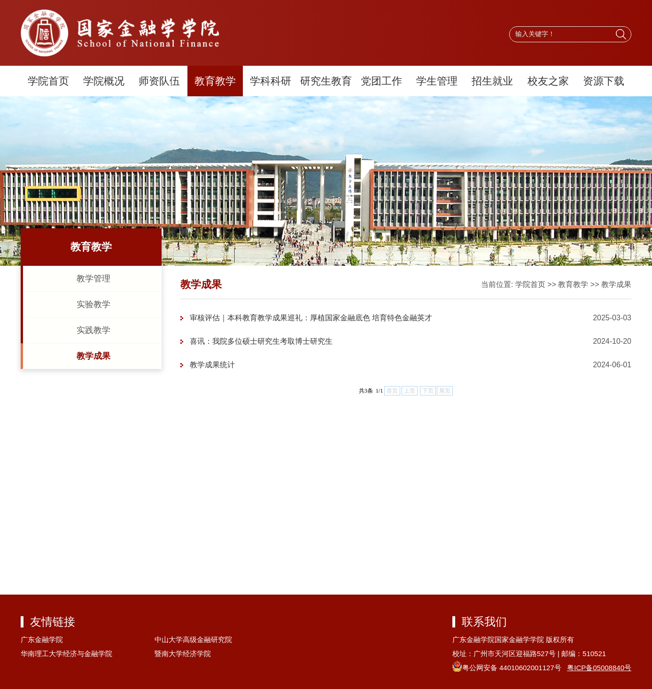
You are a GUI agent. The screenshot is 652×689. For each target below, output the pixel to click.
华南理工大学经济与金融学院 (66, 654)
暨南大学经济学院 (183, 654)
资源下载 (603, 81)
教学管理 (93, 278)
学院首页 (48, 81)
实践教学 (93, 330)
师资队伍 (159, 81)
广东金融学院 (42, 639)
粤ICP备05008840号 (599, 668)
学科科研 (270, 81)
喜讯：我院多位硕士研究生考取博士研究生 (261, 341)
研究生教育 (326, 81)
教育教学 (215, 81)
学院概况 (103, 81)
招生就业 (492, 81)
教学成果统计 (212, 365)
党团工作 (381, 81)
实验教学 (93, 304)
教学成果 (93, 356)
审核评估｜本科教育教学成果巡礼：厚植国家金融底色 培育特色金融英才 (311, 318)
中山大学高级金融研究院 (193, 639)
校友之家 (548, 81)
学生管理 (437, 81)
